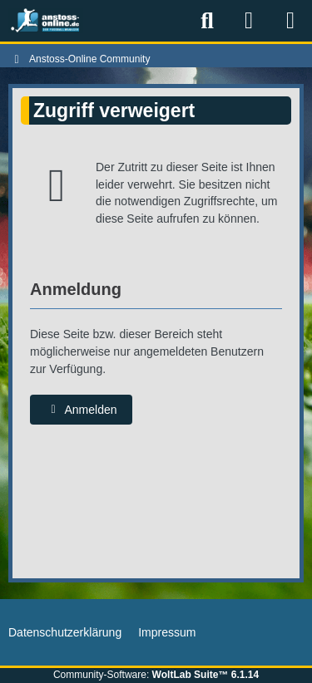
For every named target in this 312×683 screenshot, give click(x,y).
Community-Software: (156, 675)
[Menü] (290, 20)
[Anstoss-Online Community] (46, 20)
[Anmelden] (248, 21)
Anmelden (81, 409)
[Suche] (207, 20)
